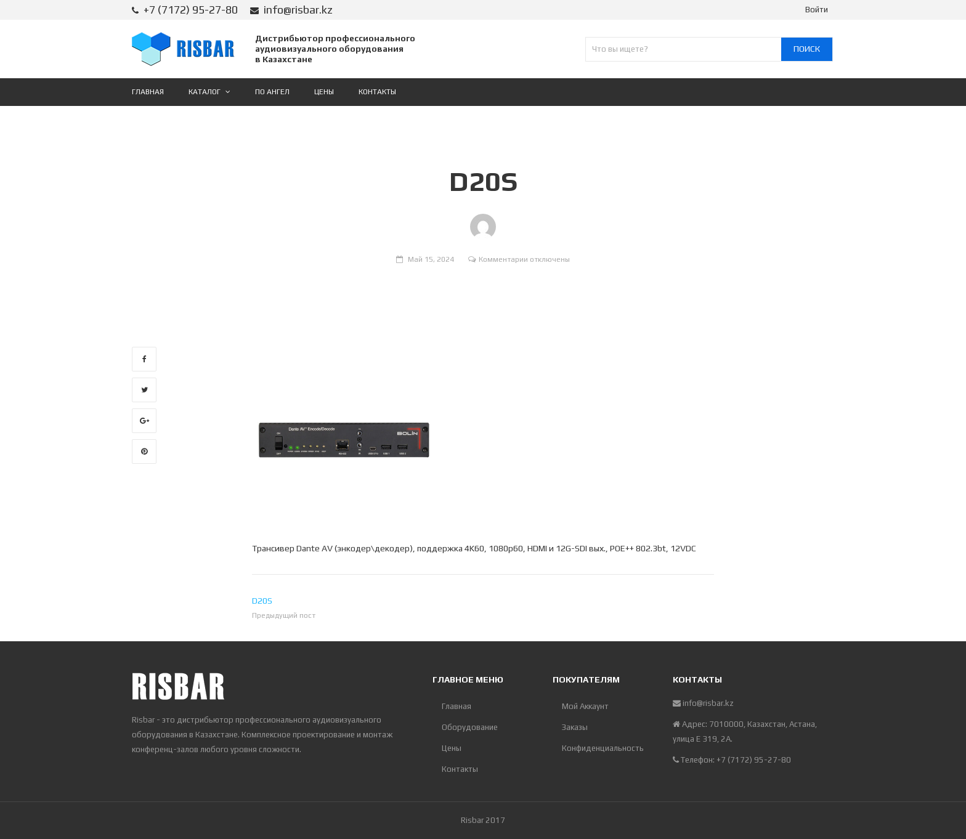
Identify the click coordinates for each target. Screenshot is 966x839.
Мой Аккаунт (585, 706)
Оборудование (470, 727)
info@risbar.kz (298, 9)
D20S (262, 601)
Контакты (460, 769)
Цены (451, 748)
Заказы (575, 727)
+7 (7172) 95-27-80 (191, 9)
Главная (456, 706)
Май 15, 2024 (431, 259)
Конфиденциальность (603, 748)
